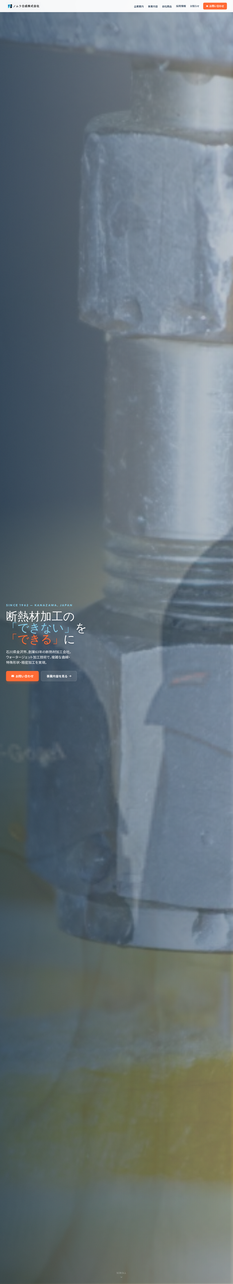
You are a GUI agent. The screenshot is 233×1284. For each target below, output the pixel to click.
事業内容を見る (59, 676)
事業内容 (153, 6)
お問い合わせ (215, 6)
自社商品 (167, 6)
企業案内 (139, 6)
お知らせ (194, 6)
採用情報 (181, 6)
